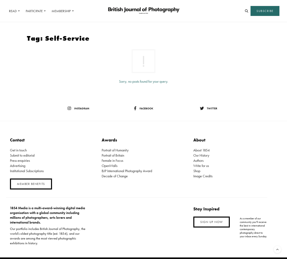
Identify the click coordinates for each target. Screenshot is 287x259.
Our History (201, 155)
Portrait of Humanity (115, 150)
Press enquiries (20, 160)
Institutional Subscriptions (27, 171)
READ (13, 11)
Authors (198, 160)
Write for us (201, 165)
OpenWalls (109, 165)
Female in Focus (112, 160)
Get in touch (18, 150)
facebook (143, 108)
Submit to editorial (22, 155)
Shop (196, 171)
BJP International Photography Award (127, 171)
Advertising (17, 165)
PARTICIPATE (34, 11)
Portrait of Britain (113, 155)
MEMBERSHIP (61, 11)
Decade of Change (115, 176)
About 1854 (201, 150)
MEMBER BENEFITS (31, 184)
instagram (78, 108)
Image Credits (202, 176)
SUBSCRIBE (265, 11)
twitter (208, 108)
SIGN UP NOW (211, 222)
